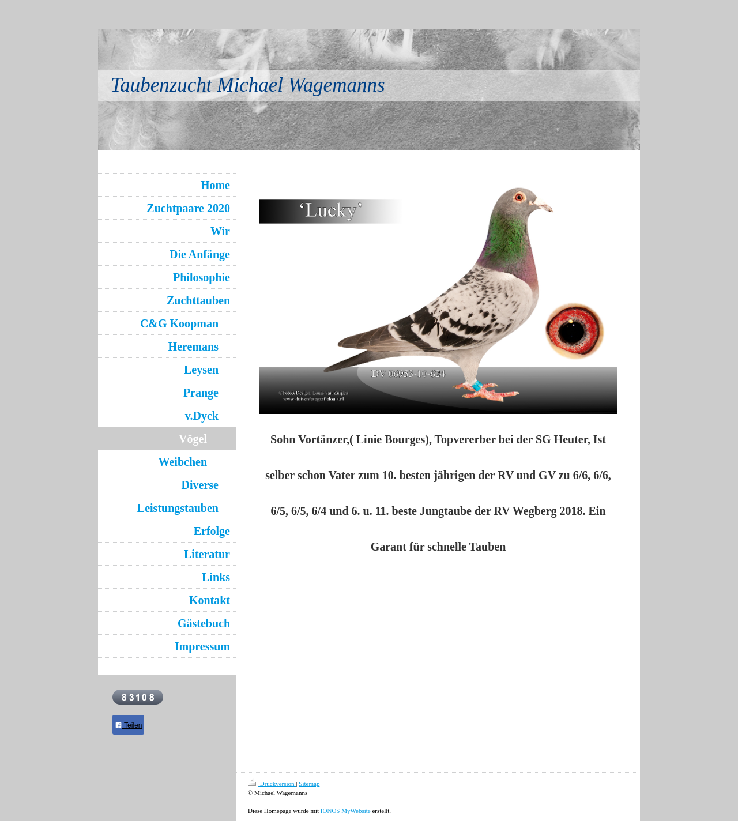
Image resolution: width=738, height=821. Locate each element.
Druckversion (272, 783)
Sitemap (309, 783)
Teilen (128, 725)
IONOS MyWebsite (346, 810)
